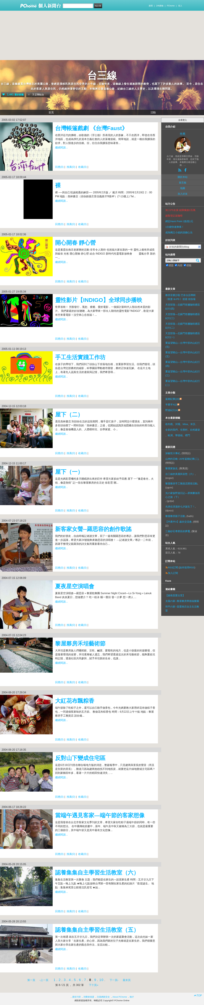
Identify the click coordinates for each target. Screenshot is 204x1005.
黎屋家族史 (171, 468)
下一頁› (114, 980)
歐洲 (170, 435)
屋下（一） (69, 472)
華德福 (179, 435)
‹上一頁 (44, 980)
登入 (180, 6)
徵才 (132, 997)
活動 (153, 112)
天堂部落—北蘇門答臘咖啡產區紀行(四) (182, 306)
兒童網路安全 (103, 997)
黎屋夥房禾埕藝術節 (80, 643)
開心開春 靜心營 (75, 243)
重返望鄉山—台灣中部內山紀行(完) (182, 344)
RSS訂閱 (173, 567)
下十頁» (93, 985)
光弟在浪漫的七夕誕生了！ (180, 506)
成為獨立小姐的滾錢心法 (178, 232)
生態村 (184, 429)
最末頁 (127, 980)
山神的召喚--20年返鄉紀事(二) (182, 458)
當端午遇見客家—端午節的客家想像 (100, 815)
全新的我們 (171, 429)
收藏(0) (82, 167)
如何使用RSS (186, 567)
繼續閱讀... (61, 147)
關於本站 (183, 177)
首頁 (51, 112)
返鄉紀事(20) (172, 399)
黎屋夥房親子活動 (175, 516)
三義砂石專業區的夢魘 (177, 531)
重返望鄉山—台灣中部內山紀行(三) (182, 373)
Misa (185, 424)
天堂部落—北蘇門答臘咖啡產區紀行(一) (182, 335)
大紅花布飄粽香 (74, 701)
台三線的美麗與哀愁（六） (180, 474)
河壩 (177, 424)
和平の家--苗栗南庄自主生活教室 (182, 608)
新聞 (151, 6)
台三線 (102, 75)
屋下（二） (69, 414)
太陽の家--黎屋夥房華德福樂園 (182, 601)
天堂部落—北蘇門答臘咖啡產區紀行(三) (182, 316)
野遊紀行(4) (171, 410)
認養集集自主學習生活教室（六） (97, 872)
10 (101, 980)
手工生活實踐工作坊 (80, 357)
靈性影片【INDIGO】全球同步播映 (98, 300)
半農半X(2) (171, 404)
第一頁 (31, 980)
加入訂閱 (173, 573)
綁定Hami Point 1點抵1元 (179, 221)
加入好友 (183, 193)
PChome (171, 6)
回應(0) (59, 167)
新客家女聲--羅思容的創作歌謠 (93, 529)
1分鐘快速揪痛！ (174, 226)
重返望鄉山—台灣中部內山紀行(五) (182, 354)
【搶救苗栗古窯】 (175, 595)
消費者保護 (88, 997)
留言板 (182, 182)
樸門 (187, 435)
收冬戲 (169, 424)
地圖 (182, 188)
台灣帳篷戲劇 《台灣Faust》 (91, 128)
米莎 (192, 424)
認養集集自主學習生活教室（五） (97, 930)
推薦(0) (71, 167)
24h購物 (159, 6)
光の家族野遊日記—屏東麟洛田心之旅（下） (182, 495)
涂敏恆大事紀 (172, 453)
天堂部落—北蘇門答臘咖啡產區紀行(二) (182, 325)
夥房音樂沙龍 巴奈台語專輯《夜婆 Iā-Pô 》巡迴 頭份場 (180, 297)
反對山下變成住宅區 (80, 758)
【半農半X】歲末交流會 (178, 521)
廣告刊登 (76, 997)
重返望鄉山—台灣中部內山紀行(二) (182, 383)
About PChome (120, 997)
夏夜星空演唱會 (74, 586)
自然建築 (195, 429)
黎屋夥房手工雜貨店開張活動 (181, 483)
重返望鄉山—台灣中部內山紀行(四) (182, 364)
